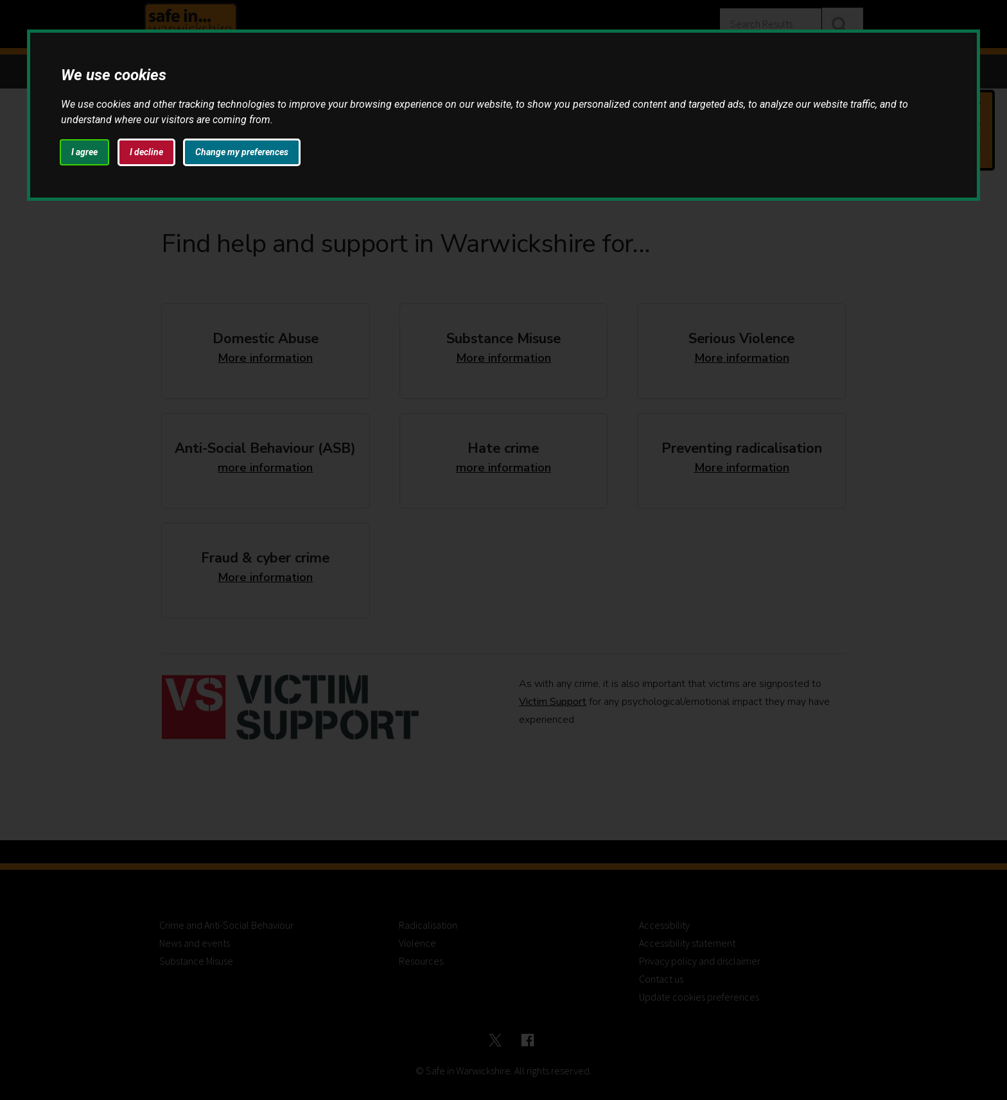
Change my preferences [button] (241, 152)
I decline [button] (146, 152)
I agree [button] (84, 152)
